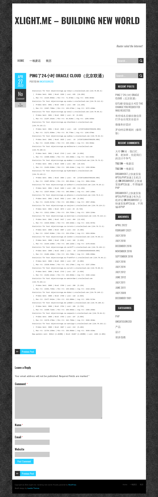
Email (19, 437)
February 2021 (123, 230)
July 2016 (120, 261)
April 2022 (121, 225)
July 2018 (120, 241)
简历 (48, 61)
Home (20, 61)
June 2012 (120, 277)
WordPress (72, 485)
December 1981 (123, 298)
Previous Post (28, 351)
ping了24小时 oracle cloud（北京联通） (68, 75)
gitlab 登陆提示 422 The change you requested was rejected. (129, 106)
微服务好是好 (123, 124)
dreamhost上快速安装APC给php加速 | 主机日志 (128, 177)
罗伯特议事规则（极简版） (128, 131)
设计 (118, 332)
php (117, 316)
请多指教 (120, 337)
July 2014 (120, 267)
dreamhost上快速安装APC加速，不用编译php (129, 184)
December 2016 (123, 246)
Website (19, 449)
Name (19, 425)
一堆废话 (35, 61)
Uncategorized (46, 81)
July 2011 (120, 282)
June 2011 (120, 287)
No (20, 94)
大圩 (118, 151)
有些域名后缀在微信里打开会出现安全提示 (128, 117)
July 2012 (120, 272)
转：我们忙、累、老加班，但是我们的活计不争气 (128, 154)
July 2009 (120, 293)
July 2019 (120, 235)
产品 (118, 326)
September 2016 (124, 256)
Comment (20, 98)
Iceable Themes (33, 488)
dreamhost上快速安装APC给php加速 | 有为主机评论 (128, 196)
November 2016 (123, 251)
